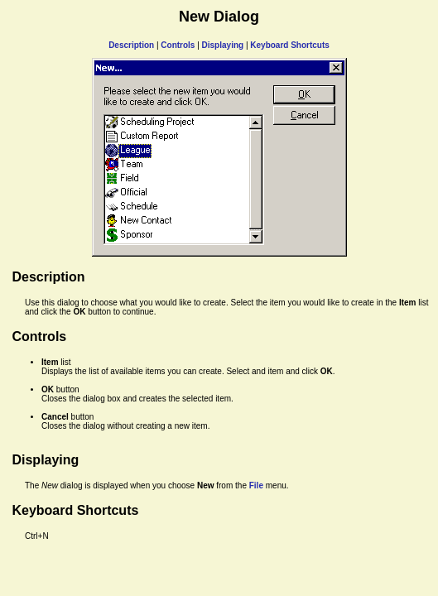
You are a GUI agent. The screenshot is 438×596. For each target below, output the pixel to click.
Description (131, 45)
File (256, 485)
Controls (178, 45)
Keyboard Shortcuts (290, 45)
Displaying (223, 45)
